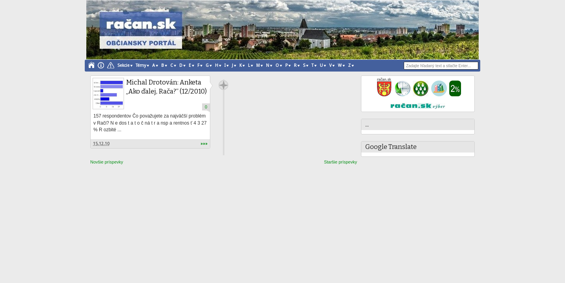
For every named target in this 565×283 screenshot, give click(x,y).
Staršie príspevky (340, 162)
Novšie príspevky (106, 162)
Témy (141, 65)
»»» (204, 143)
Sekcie (123, 65)
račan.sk (223, 85)
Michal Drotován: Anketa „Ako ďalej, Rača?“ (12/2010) (166, 87)
